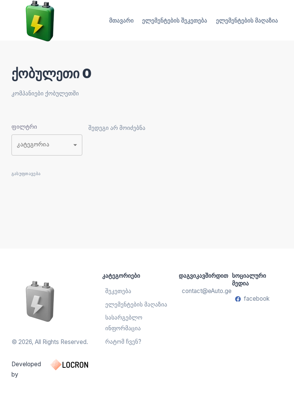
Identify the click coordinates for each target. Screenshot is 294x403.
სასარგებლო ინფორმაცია (123, 322)
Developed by (56, 368)
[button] (46, 145)
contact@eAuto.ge (205, 291)
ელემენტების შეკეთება (174, 20)
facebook (252, 298)
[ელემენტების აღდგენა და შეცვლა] (56, 300)
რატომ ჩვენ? (123, 341)
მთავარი (121, 20)
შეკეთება (118, 291)
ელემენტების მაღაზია (247, 20)
